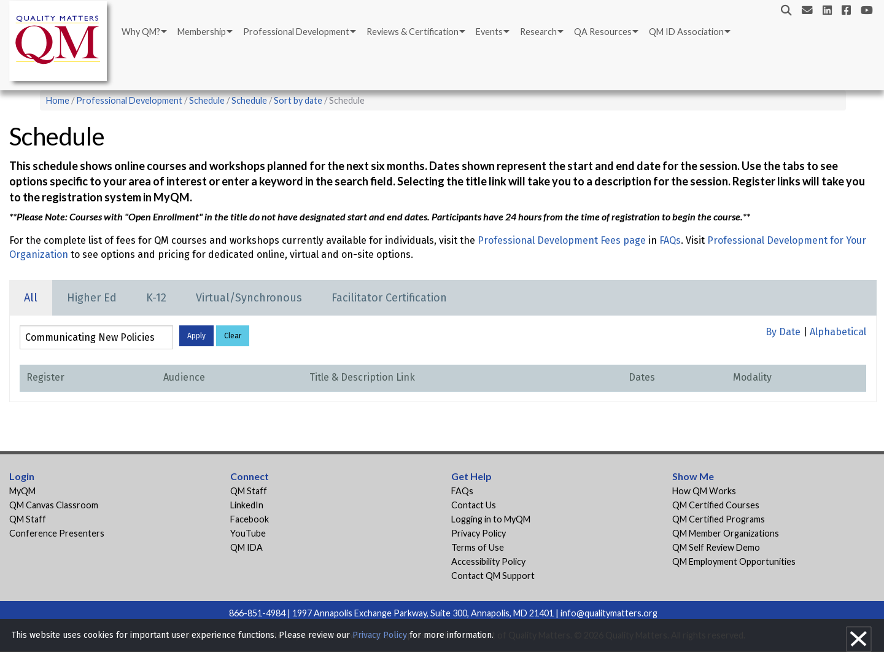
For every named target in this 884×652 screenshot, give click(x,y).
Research (538, 31)
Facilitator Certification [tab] (389, 298)
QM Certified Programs (718, 519)
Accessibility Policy (488, 561)
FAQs (670, 240)
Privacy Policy (478, 533)
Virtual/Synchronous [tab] (249, 298)
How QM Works (704, 491)
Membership (201, 31)
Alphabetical (838, 332)
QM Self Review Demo (716, 547)
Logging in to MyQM (490, 519)
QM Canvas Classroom (53, 505)
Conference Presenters (56, 533)
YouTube (248, 533)
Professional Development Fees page (562, 240)
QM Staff (27, 519)
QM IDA (246, 547)
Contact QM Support (493, 575)
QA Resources (603, 31)
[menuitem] (143, 32)
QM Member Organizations (725, 533)
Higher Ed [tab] (92, 298)
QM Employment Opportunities (734, 561)
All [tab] (30, 298)
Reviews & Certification (412, 31)
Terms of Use (477, 547)
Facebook (249, 519)
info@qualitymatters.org (608, 613)
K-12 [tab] (156, 298)
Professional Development (296, 31)
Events (489, 31)
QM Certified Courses (715, 505)
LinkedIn (246, 505)
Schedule (207, 100)
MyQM (22, 491)
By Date (783, 332)
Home (57, 100)
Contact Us (473, 505)
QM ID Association (686, 31)
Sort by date (298, 100)
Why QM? (141, 31)
